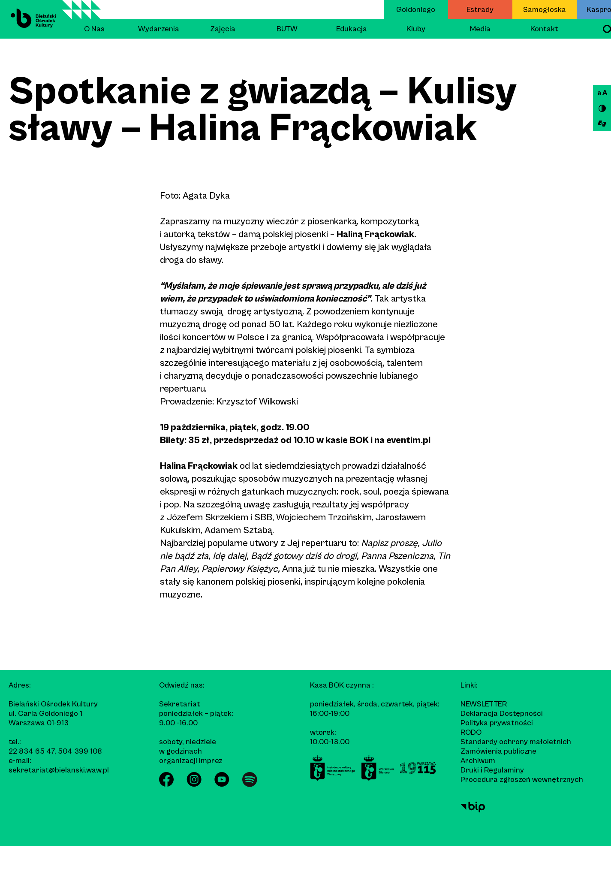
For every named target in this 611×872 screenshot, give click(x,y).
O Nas (94, 28)
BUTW (287, 28)
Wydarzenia (158, 28)
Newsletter (484, 704)
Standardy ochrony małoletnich (516, 741)
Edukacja (351, 28)
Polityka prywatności (497, 722)
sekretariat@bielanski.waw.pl (59, 770)
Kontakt (544, 28)
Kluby (415, 28)
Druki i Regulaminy (492, 770)
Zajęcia (222, 28)
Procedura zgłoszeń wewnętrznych (522, 779)
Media (480, 28)
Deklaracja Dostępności (502, 713)
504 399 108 (80, 751)
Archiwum (478, 760)
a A (602, 93)
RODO (471, 732)
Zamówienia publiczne (498, 751)
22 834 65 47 (31, 751)
